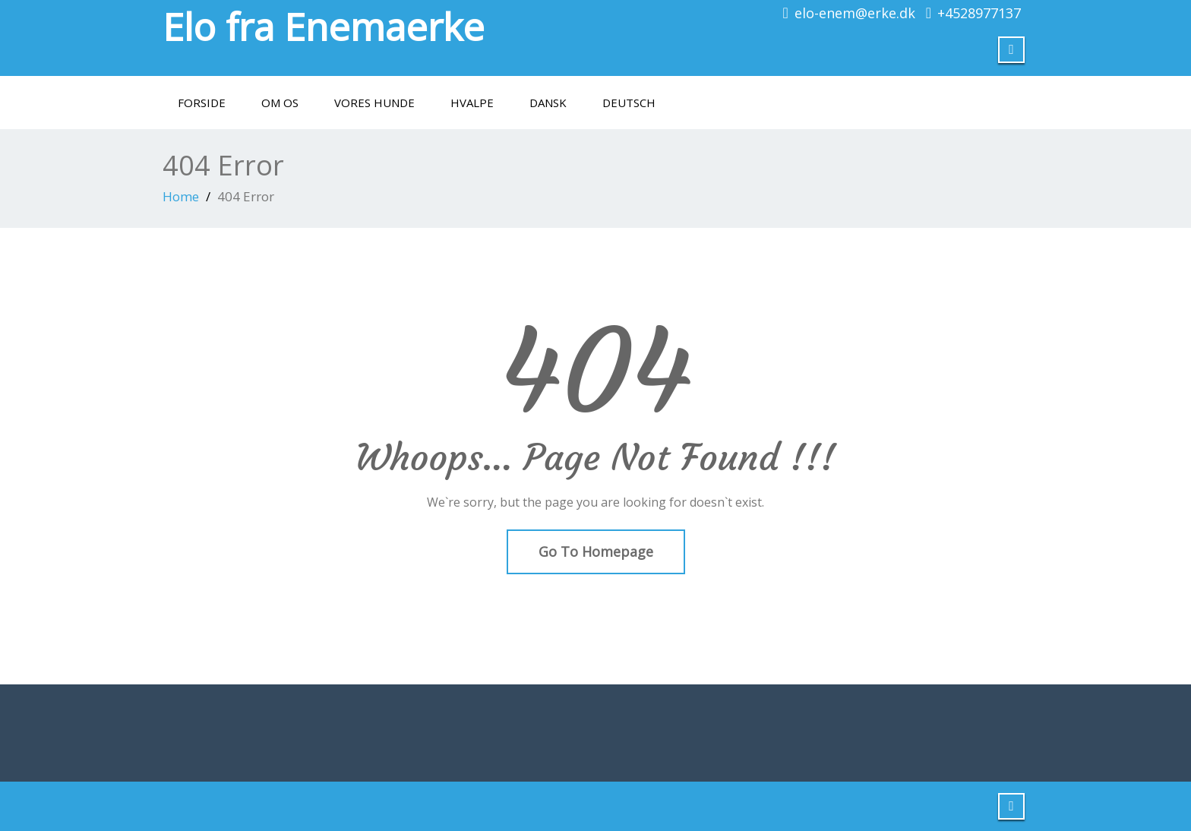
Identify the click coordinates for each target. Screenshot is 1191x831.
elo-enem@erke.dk (855, 13)
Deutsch (629, 102)
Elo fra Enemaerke (324, 26)
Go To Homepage (596, 551)
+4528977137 (979, 13)
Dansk (548, 102)
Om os (280, 102)
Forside (202, 102)
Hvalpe (472, 102)
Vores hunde (374, 102)
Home (181, 196)
